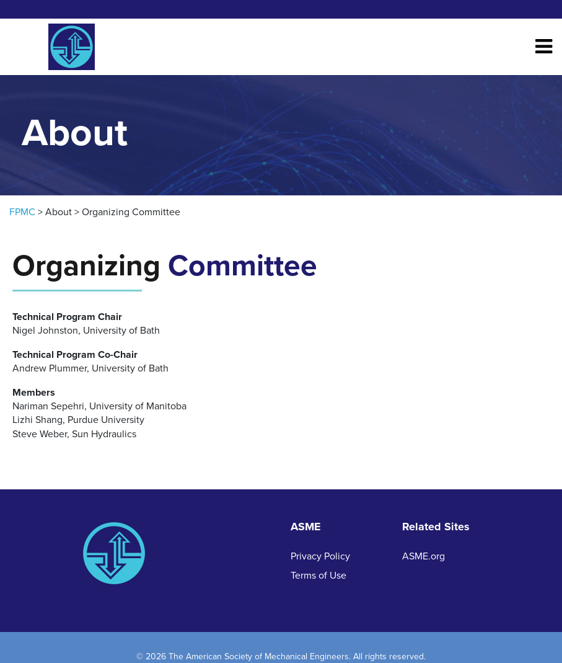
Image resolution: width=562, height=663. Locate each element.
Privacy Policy (320, 556)
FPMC (22, 212)
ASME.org (423, 556)
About (58, 212)
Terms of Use (318, 575)
